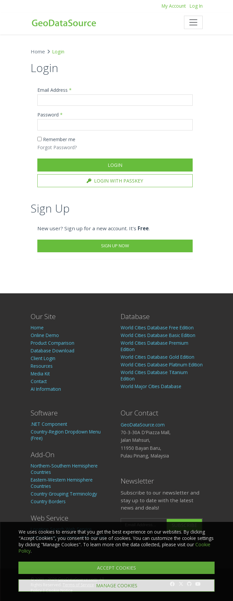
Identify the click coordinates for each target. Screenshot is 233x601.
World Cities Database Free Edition (157, 327)
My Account (174, 6)
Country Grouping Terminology (64, 494)
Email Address (54, 90)
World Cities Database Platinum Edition (162, 364)
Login (115, 165)
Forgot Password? (57, 147)
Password (50, 114)
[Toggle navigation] (193, 22)
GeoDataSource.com (143, 424)
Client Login (43, 358)
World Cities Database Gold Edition (157, 357)
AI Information (46, 389)
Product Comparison (52, 343)
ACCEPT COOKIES (116, 568)
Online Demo (45, 335)
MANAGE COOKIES (116, 585)
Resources (42, 366)
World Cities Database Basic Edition (158, 335)
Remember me (56, 139)
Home (38, 51)
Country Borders (48, 501)
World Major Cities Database (151, 386)
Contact (39, 381)
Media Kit (40, 373)
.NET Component (49, 424)
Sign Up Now (115, 246)
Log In (196, 6)
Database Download (52, 350)
